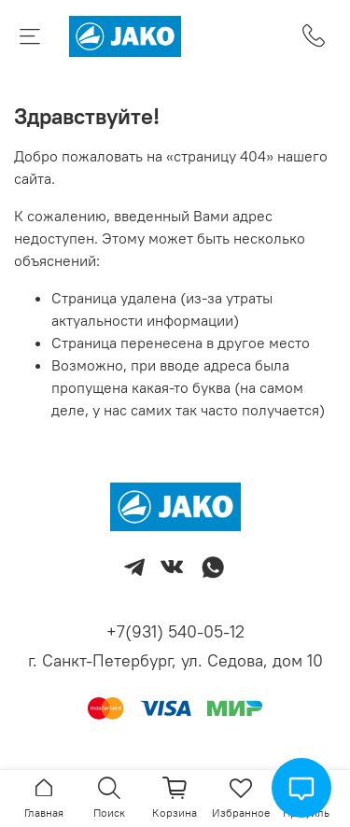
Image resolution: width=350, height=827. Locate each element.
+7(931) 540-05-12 (175, 631)
